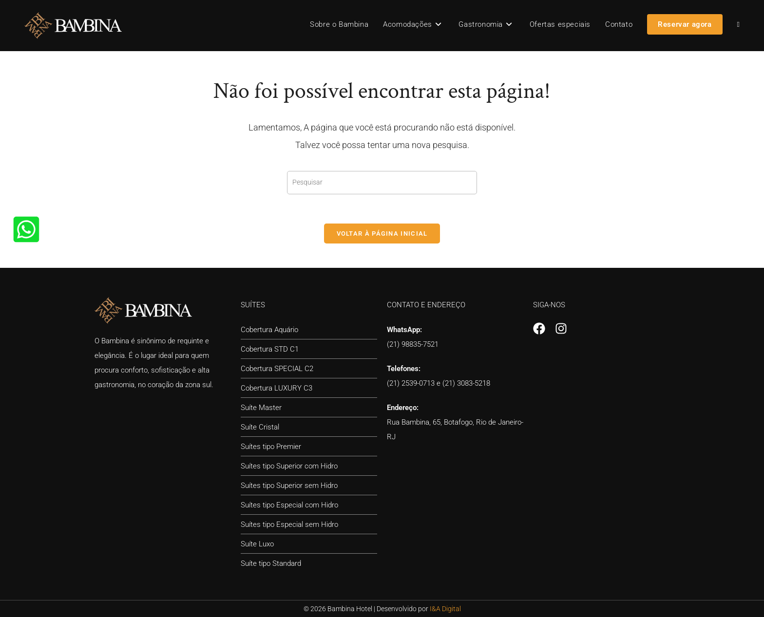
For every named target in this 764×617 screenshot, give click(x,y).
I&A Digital (445, 609)
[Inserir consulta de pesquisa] (382, 182)
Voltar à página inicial (382, 233)
